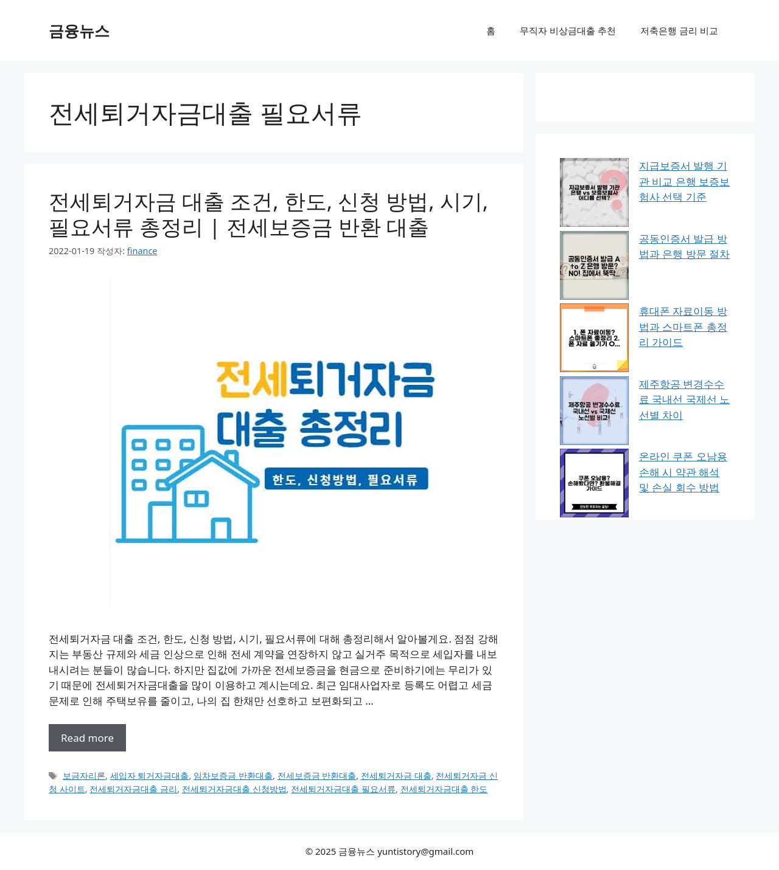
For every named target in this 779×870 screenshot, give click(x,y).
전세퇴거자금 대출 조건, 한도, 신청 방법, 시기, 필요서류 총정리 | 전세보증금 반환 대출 (268, 214)
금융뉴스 (79, 30)
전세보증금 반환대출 (317, 775)
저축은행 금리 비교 (679, 30)
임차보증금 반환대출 (233, 775)
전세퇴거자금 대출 (396, 775)
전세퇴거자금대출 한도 (444, 789)
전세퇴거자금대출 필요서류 (343, 789)
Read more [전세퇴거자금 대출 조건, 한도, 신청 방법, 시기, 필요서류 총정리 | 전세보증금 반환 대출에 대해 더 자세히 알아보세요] (87, 738)
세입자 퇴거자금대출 (149, 775)
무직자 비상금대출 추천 (568, 30)
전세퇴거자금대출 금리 (133, 789)
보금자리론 (84, 775)
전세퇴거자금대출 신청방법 (234, 789)
